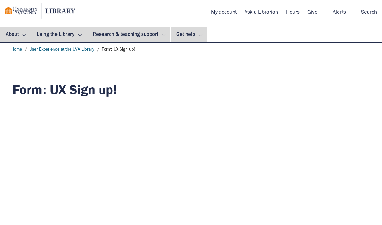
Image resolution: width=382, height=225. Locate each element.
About (12, 34)
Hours (293, 12)
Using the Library (56, 34)
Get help (185, 34)
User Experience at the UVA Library (61, 49)
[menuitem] (224, 12)
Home (16, 49)
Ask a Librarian (261, 12)
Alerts (339, 12)
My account (224, 12)
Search (369, 12)
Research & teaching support (125, 34)
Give (312, 12)
